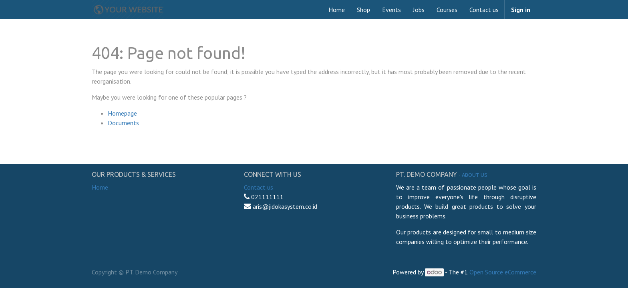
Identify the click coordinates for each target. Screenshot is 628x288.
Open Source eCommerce (502, 272)
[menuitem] (336, 9)
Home (100, 187)
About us (474, 175)
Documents (123, 123)
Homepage (122, 113)
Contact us (258, 187)
